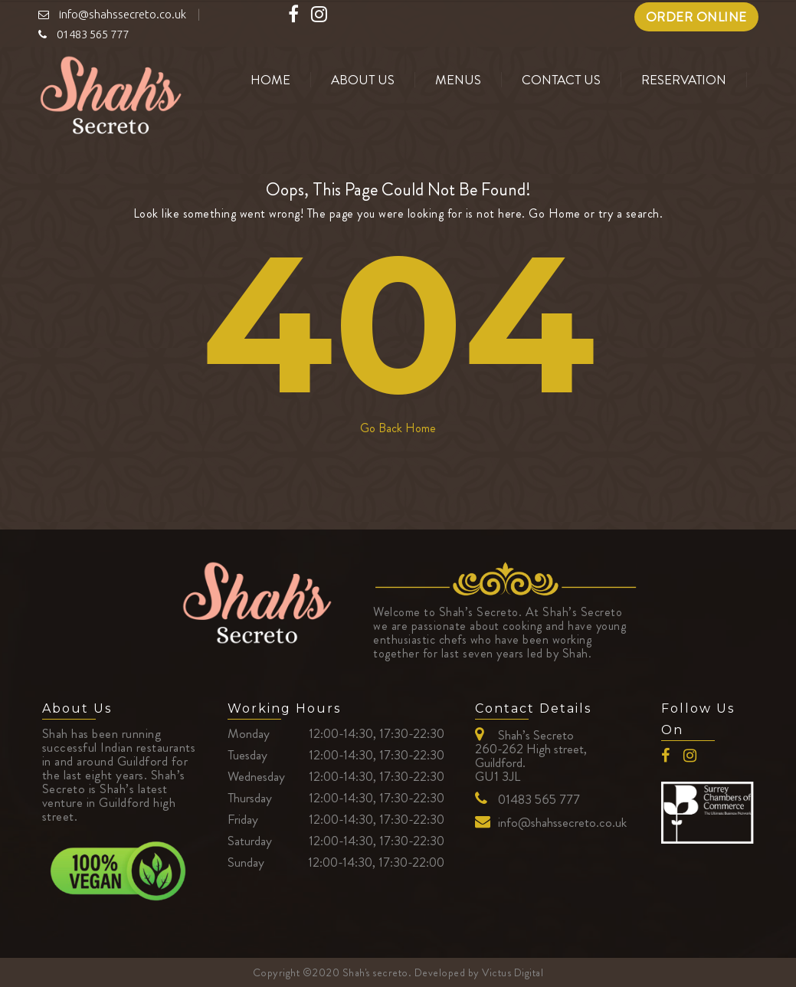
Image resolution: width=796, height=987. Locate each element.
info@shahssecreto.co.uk (562, 822)
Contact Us (561, 79)
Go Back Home (398, 428)
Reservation (683, 79)
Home (270, 79)
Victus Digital (512, 972)
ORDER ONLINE (696, 17)
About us (363, 79)
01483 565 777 (539, 799)
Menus (458, 79)
